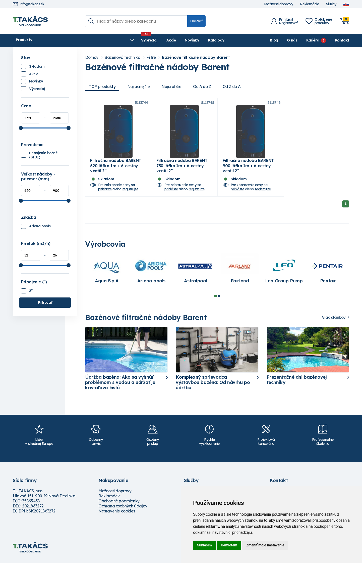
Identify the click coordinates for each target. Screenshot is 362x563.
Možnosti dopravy (278, 4)
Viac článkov (334, 321)
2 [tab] (219, 299)
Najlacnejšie (140, 86)
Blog (274, 40)
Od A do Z (206, 86)
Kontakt (342, 40)
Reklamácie (309, 4)
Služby (331, 4)
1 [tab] (215, 299)
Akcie (111, 40)
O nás (292, 40)
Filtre (151, 57)
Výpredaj (89, 40)
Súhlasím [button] (204, 545)
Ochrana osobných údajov (122, 509)
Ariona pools (39, 226)
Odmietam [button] (229, 545)
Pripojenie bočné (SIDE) (43, 155)
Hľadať (196, 21)
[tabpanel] (107, 274)
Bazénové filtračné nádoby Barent (196, 57)
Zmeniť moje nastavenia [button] (265, 545)
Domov (91, 57)
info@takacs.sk (28, 4)
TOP (103, 86)
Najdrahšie (174, 86)
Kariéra (312, 40)
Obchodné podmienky (119, 504)
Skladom (36, 66)
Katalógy (156, 40)
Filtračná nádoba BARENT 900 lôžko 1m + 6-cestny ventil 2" (248, 169)
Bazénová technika (122, 57)
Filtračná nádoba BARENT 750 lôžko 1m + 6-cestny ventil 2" (182, 169)
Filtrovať (45, 302)
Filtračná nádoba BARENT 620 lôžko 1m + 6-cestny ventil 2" (115, 169)
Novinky (132, 40)
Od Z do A (237, 86)
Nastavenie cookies (116, 514)
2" (30, 290)
